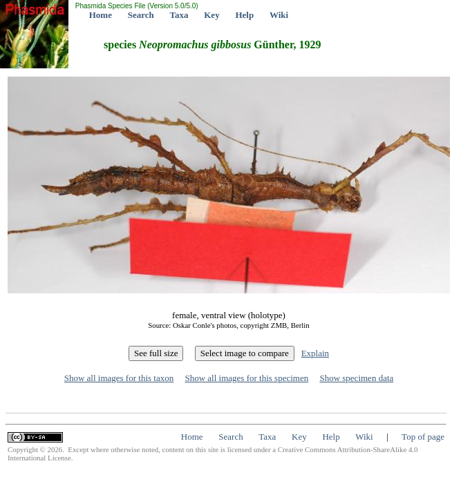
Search (141, 15)
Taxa (179, 15)
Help (244, 15)
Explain (315, 353)
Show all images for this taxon (119, 378)
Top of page (423, 436)
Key (211, 15)
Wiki (279, 15)
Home (100, 15)
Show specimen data (356, 378)
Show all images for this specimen (246, 378)
